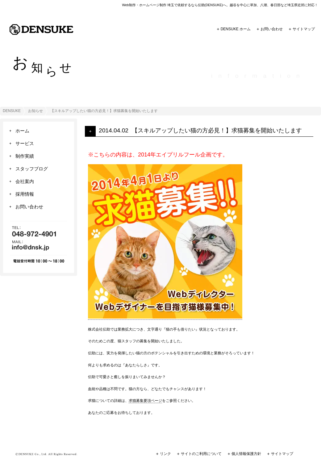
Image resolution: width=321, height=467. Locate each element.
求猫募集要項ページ (145, 400)
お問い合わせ (272, 29)
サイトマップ (304, 29)
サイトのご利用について (201, 454)
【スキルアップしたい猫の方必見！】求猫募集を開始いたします (217, 130)
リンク (165, 454)
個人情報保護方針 (246, 454)
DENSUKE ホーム (236, 29)
